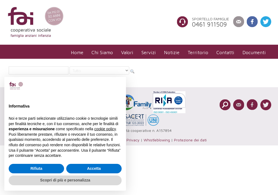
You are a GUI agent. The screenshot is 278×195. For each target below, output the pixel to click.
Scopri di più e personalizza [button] (65, 180)
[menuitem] (77, 52)
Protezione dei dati (190, 140)
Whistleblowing (157, 140)
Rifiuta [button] (36, 168)
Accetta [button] (94, 168)
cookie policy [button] (105, 129)
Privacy (133, 140)
